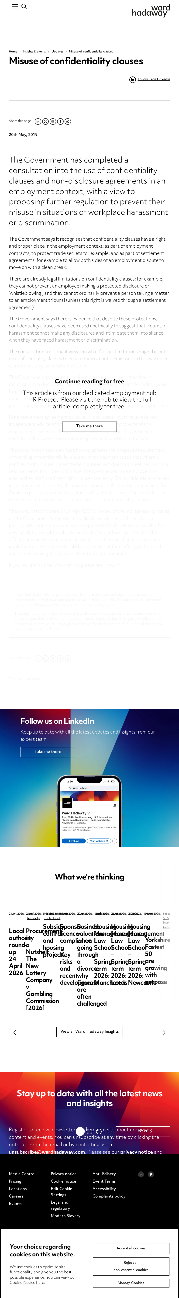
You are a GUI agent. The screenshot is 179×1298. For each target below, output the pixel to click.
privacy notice (136, 1152)
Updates (57, 52)
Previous (15, 1032)
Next (164, 1032)
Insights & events (34, 52)
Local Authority (37, 914)
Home (13, 52)
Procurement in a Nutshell (133, 914)
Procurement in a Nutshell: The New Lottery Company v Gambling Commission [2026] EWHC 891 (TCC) (133, 941)
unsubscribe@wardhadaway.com (47, 1152)
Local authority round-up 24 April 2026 (42, 931)
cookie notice (24, 1160)
